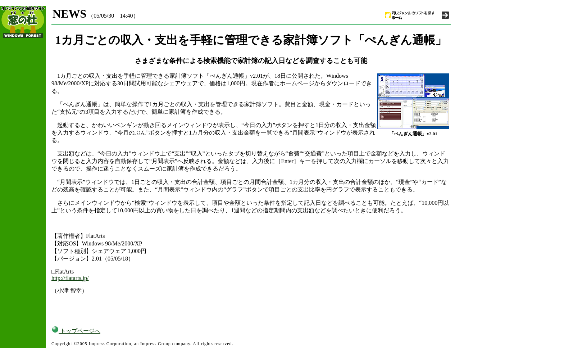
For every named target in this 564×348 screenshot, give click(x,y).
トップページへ (75, 331)
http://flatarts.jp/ (70, 278)
